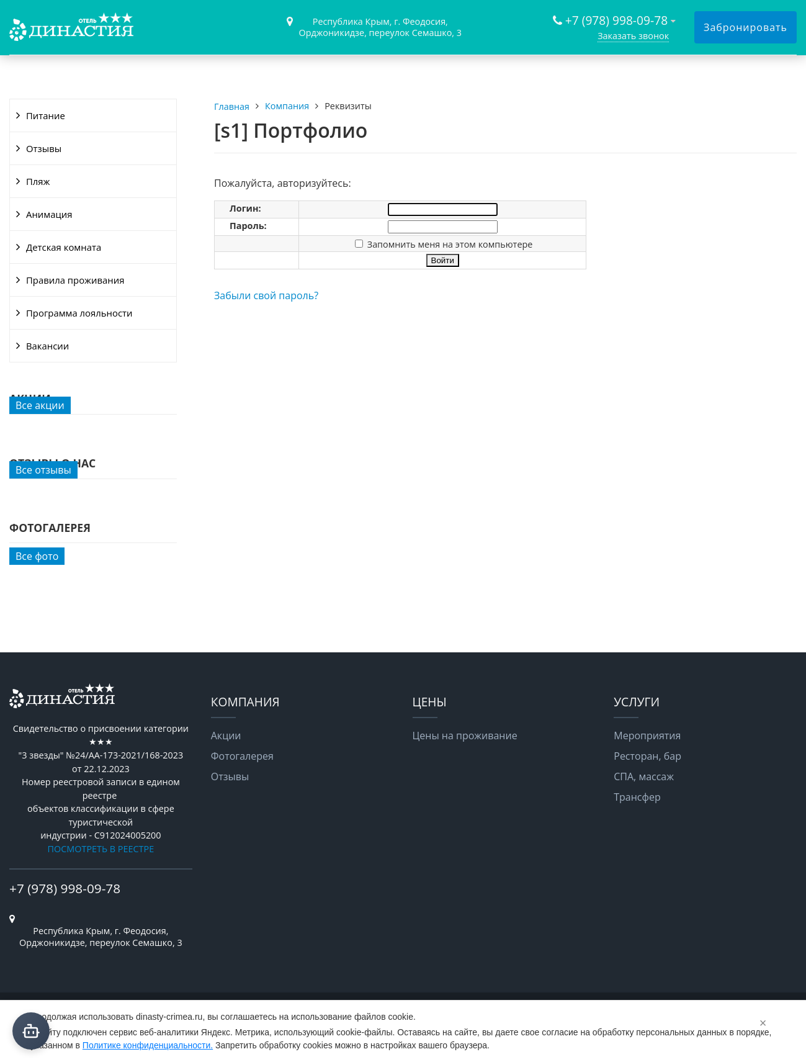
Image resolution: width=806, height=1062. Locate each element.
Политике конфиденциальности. (148, 1045)
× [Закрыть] (763, 1023)
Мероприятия (647, 735)
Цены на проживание (465, 735)
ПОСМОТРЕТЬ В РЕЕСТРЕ (101, 849)
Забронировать (745, 27)
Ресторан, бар (647, 756)
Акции (226, 735)
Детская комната (63, 247)
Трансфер (637, 797)
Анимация (49, 214)
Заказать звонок (633, 36)
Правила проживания (75, 280)
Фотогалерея (242, 756)
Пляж (38, 181)
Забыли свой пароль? (266, 295)
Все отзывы (43, 470)
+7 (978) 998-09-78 (616, 20)
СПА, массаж (644, 776)
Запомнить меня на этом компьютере (448, 244)
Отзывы (43, 148)
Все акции (40, 405)
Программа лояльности (79, 313)
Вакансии (47, 346)
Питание (45, 115)
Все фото (37, 556)
